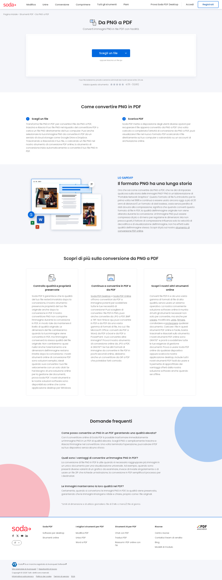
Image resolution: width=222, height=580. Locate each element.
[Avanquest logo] (14, 564)
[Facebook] (13, 536)
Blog (157, 542)
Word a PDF (81, 542)
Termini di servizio (61, 576)
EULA (73, 576)
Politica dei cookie (43, 576)
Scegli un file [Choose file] (108, 53)
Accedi (190, 4)
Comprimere (83, 4)
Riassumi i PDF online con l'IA (127, 544)
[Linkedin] (26, 536)
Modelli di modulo (164, 547)
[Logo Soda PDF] (9, 5)
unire (173, 320)
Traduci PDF (121, 537)
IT (16, 542)
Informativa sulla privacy (23, 576)
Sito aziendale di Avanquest (24, 569)
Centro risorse (162, 533)
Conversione (62, 4)
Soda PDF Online (122, 296)
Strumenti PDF (26, 14)
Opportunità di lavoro (48, 569)
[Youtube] (22, 536)
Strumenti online (51, 537)
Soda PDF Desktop (101, 296)
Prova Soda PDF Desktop (166, 4)
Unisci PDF (81, 537)
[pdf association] (202, 527)
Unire (45, 4)
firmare (181, 320)
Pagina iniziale (10, 14)
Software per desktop (53, 533)
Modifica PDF (82, 533)
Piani (126, 4)
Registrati (208, 4)
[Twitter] (17, 536)
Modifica (31, 4)
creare (153, 320)
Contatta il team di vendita (168, 537)
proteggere (171, 323)
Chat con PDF (122, 533)
